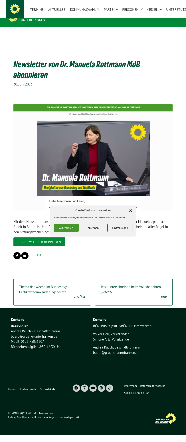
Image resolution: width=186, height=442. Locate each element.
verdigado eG (71, 411)
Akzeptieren (66, 227)
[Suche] (166, 3)
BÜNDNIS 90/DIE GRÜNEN (43, 14)
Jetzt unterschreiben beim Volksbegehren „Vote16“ (134, 286)
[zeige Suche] (171, 3)
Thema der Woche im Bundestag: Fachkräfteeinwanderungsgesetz (52, 286)
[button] (130, 210)
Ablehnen (93, 227)
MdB (40, 249)
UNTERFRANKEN (33, 20)
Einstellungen (120, 227)
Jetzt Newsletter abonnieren (39, 236)
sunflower (36, 411)
